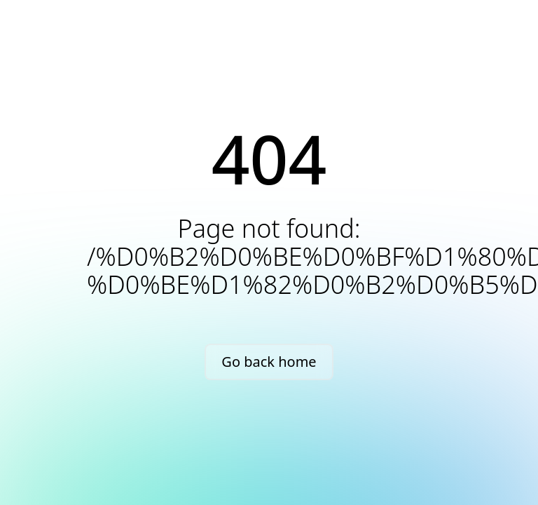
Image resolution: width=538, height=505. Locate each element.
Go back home (268, 361)
